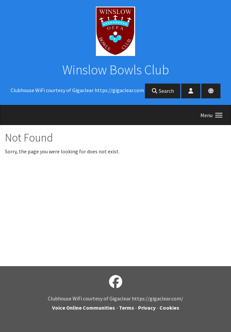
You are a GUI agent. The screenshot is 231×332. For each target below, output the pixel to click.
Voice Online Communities (83, 307)
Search (162, 91)
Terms (126, 307)
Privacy (147, 307)
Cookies (169, 307)
